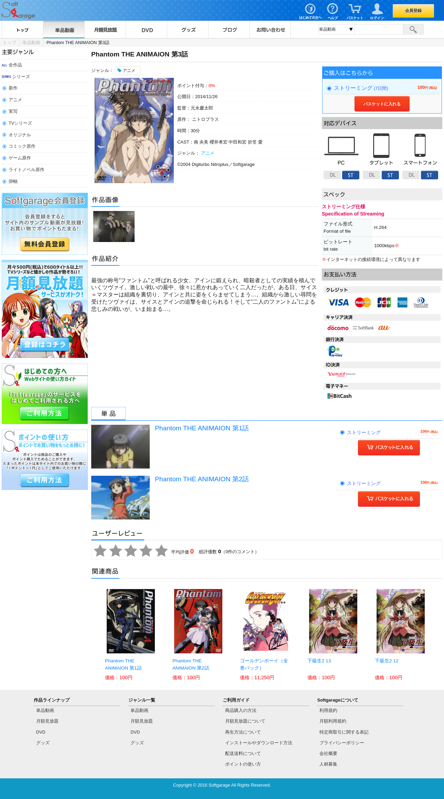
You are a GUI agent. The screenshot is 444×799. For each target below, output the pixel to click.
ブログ (229, 29)
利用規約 (328, 710)
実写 (13, 111)
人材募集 (328, 764)
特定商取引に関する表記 (344, 732)
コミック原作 (22, 146)
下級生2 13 (319, 660)
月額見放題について (245, 721)
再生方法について (243, 732)
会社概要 (328, 753)
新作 (13, 88)
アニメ (15, 99)
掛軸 (13, 181)
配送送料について (243, 753)
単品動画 (63, 29)
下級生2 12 (386, 660)
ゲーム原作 (20, 157)
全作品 (15, 64)
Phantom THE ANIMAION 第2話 (202, 479)
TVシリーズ (20, 123)
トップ (22, 29)
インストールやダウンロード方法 (258, 742)
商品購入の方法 (240, 710)
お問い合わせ (270, 29)
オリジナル (20, 134)
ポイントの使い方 (243, 764)
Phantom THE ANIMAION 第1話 (202, 428)
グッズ (187, 29)
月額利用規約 (332, 721)
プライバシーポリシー (341, 742)
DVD (146, 29)
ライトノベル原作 (26, 169)
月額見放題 (105, 29)
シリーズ (21, 76)
